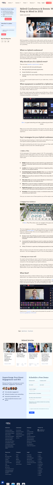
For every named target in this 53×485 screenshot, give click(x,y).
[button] (43, 3)
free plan (29, 311)
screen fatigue (30, 230)
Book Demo (49, 2)
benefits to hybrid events (33, 64)
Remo (25, 222)
